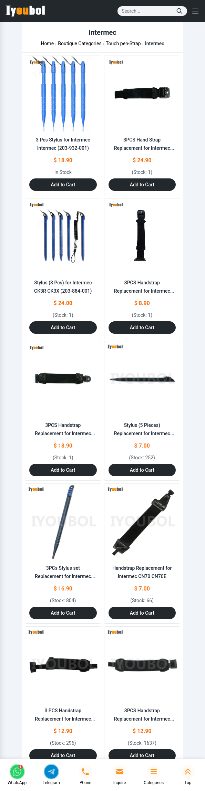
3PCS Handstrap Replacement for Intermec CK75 (142, 291)
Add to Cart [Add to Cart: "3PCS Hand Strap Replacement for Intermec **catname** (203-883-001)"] (142, 184)
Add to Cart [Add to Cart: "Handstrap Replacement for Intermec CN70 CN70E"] (142, 613)
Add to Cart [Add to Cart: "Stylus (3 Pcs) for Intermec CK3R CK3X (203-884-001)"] (63, 327)
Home (47, 43)
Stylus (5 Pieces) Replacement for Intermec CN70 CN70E (142, 433)
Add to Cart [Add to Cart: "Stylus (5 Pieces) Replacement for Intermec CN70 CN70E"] (142, 470)
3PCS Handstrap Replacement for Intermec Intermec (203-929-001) (63, 433)
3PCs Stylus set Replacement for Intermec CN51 (63, 576)
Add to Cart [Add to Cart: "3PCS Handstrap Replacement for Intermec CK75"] (142, 327)
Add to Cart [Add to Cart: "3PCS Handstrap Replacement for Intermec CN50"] (142, 755)
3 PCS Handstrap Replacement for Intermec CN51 (63, 719)
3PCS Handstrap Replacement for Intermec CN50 (142, 719)
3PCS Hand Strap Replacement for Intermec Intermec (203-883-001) (142, 148)
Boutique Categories (79, 43)
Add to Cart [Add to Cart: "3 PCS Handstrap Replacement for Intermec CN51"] (63, 755)
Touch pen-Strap (123, 43)
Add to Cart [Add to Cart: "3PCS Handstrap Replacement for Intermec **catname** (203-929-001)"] (63, 470)
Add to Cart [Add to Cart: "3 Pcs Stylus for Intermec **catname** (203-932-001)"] (63, 184)
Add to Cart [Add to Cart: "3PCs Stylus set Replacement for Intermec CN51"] (63, 613)
